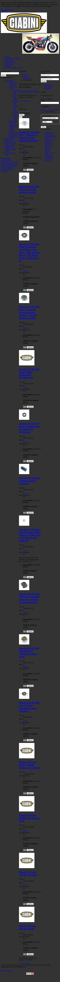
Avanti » (28, 101)
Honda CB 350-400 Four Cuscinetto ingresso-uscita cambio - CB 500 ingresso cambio (29, 312)
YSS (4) (47, 151)
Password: (44, 77)
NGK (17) (48, 138)
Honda (25, 150)
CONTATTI (9, 64)
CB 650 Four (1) (16, 113)
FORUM (8, 66)
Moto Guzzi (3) (50, 153)
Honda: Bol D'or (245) (13, 122)
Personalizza (5, 10)
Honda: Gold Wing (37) (13, 126)
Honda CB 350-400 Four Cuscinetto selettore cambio (29, 189)
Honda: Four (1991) (13, 87)
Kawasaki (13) (50, 140)
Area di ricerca (47, 116)
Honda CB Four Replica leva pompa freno (29, 818)
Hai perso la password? (49, 86)
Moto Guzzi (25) (10, 142)
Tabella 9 (45, 120)
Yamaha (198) (9, 138)
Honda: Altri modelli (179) (13, 135)
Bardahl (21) (49, 134)
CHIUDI (4, 11)
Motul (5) (48, 149)
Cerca (43, 101)
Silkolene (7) (49, 145)
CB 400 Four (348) (15, 97)
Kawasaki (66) (10, 140)
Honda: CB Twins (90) (12, 83)
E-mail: (43, 73)
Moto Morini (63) (11, 144)
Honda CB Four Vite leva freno (27, 927)
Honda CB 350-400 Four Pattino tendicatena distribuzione (29, 373)
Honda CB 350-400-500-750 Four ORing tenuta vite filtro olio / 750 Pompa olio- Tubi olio (30, 535)
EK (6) (47, 147)
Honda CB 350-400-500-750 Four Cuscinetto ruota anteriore (29, 706)
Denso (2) (48, 154)
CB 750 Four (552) (15, 118)
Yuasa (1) (48, 160)
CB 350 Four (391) (15, 92)
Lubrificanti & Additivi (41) (9, 146)
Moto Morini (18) (51, 136)
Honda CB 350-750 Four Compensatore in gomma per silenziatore (29, 427)
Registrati (48, 88)
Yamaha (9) (48, 143)
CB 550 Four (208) (15, 108)
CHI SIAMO (9, 60)
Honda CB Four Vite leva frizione (28, 873)
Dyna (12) (48, 142)
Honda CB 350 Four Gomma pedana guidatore (29, 481)
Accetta (11, 10)
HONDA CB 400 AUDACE (14, 68)
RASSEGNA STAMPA (12, 58)
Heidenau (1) (49, 156)
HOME (7, 57)
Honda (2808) (9, 81)
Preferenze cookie (7, 970)
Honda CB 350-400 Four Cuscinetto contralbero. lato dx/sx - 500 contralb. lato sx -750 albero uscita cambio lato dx (29, 252)
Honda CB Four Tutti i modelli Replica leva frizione (29, 765)
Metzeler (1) (49, 158)
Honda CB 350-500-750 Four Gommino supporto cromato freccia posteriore (29, 598)
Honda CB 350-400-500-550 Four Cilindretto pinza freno (29, 652)
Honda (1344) (49, 132)
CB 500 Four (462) (15, 103)
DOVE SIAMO (10, 62)
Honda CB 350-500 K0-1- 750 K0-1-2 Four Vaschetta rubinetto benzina (29, 136)
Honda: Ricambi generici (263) (13, 130)
